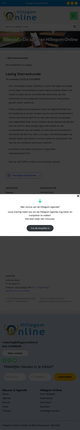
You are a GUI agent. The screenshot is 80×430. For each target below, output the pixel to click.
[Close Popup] (78, 196)
